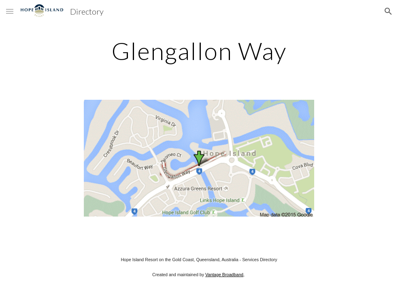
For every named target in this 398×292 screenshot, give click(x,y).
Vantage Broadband (224, 274)
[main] (199, 50)
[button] (9, 11)
